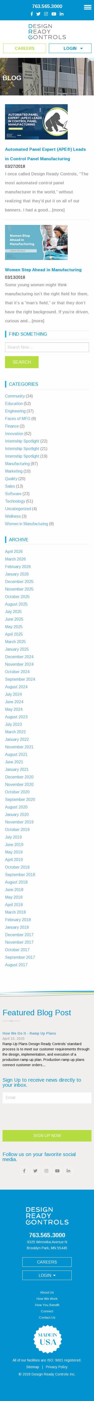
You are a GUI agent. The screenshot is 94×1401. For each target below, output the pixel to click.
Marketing (14, 471)
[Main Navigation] (87, 5)
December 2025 (19, 582)
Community (15, 396)
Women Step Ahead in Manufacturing (43, 269)
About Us (47, 1292)
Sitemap (32, 1367)
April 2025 (14, 634)
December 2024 (19, 657)
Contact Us (47, 1317)
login (73, 48)
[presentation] (41, 1115)
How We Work (47, 1299)
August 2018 (16, 882)
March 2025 (15, 642)
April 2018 (14, 905)
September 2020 (20, 799)
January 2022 (17, 739)
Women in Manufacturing (26, 524)
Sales (10, 486)
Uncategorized (18, 509)
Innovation (14, 434)
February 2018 (18, 920)
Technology (15, 501)
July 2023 (13, 724)
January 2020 (17, 814)
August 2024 (16, 687)
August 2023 (16, 717)
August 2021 (16, 754)
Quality (11, 479)
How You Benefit (47, 1305)
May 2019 (14, 852)
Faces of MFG (17, 418)
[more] (58, 210)
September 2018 (20, 875)
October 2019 (17, 829)
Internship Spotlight (22, 441)
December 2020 (19, 777)
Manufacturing (17, 464)
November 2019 (19, 822)
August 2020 (16, 807)
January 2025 (17, 649)
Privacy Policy (57, 1367)
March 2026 (15, 559)
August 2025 (16, 604)
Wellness (13, 516)
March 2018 (15, 912)
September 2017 (20, 957)
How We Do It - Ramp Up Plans (29, 1033)
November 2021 (19, 747)
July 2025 (13, 612)
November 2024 (19, 664)
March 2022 (15, 732)
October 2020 (17, 792)
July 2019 (13, 837)
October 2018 (17, 867)
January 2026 (17, 574)
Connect (47, 1311)
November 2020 (19, 784)
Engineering (15, 411)
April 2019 (14, 860)
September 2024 (20, 679)
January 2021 (17, 769)
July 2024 (13, 694)
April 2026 (14, 551)
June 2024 (14, 702)
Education (14, 403)
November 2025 (19, 589)
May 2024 (14, 709)
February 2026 (18, 567)
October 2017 (17, 950)
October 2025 (17, 597)
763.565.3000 (47, 6)
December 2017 (19, 935)
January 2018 (17, 927)
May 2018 (14, 897)
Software (13, 494)
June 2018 (14, 890)
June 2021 (14, 762)
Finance (12, 426)
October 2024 (17, 672)
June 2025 (14, 619)
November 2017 (19, 942)
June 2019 (14, 845)
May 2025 (14, 627)
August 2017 (16, 965)
